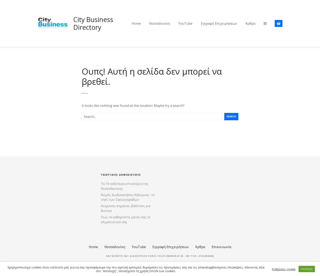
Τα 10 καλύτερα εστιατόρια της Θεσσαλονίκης (124, 186)
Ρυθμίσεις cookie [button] (284, 269)
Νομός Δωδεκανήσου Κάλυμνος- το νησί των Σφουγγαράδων (128, 197)
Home (136, 23)
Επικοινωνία (221, 247)
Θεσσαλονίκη (159, 23)
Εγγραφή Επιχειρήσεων (219, 23)
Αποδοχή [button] (306, 269)
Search (231, 116)
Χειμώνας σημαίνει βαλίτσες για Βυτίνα (125, 208)
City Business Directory (93, 23)
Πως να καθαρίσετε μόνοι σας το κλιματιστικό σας (126, 219)
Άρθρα (250, 23)
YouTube (185, 23)
